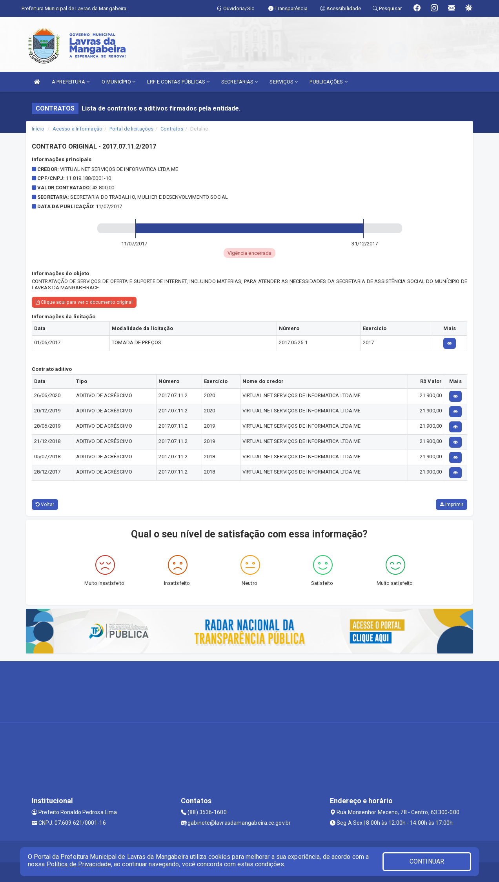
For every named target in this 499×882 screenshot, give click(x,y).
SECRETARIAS (239, 82)
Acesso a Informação (77, 129)
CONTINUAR (427, 861)
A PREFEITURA (70, 82)
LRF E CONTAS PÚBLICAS (178, 82)
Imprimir (451, 504)
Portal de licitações (131, 129)
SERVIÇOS (284, 82)
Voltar (45, 504)
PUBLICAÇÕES (328, 82)
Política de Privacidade (79, 864)
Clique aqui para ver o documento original (84, 302)
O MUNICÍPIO (118, 82)
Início (38, 129)
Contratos (171, 129)
